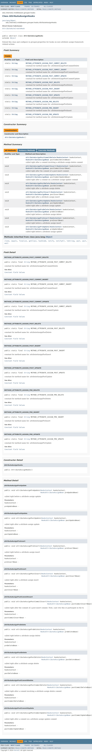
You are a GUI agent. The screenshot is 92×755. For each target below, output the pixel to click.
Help (51, 2)
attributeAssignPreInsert (37, 218)
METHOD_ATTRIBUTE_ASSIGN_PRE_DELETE (42, 102)
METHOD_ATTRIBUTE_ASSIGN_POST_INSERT (43, 89)
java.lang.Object (8, 20)
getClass (33, 241)
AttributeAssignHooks (14, 137)
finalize (23, 241)
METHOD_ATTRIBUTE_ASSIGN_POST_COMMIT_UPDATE (46, 76)
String (15, 63)
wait (78, 241)
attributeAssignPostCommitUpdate (41, 175)
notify (51, 241)
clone (6, 241)
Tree (30, 2)
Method (31, 9)
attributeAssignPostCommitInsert (41, 166)
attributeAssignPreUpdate (37, 227)
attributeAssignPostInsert (38, 192)
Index (46, 2)
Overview (4, 2)
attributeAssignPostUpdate (38, 201)
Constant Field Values (14, 272)
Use (25, 2)
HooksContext (62, 157)
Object (13, 38)
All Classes (48, 6)
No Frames (35, 6)
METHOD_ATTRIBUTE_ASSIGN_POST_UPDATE (43, 95)
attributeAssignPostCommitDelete (41, 157)
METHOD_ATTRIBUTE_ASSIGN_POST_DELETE (43, 82)
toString (70, 241)
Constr (23, 9)
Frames (27, 6)
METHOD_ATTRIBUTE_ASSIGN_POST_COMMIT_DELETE (46, 63)
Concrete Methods (46, 150)
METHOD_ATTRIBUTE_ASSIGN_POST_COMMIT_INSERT (46, 70)
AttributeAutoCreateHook (13, 28)
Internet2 (16, 750)
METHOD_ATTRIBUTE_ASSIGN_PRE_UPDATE (42, 114)
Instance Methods (27, 150)
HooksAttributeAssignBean (37, 160)
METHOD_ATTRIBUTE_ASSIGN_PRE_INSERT (42, 108)
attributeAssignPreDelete (37, 209)
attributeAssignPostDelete (38, 183)
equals (14, 241)
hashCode (42, 241)
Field (17, 9)
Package (12, 2)
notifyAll (60, 241)
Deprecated (38, 2)
